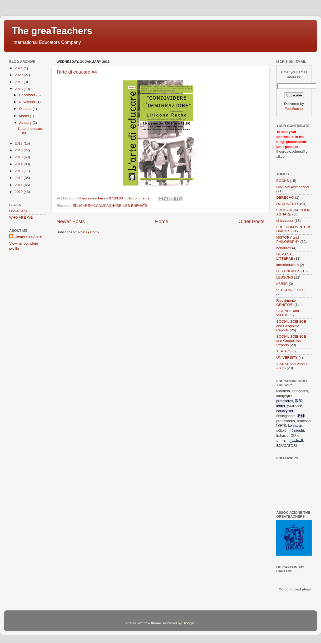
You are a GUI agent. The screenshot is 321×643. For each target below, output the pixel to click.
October (26, 109)
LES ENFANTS (135, 206)
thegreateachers (28, 236)
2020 (19, 75)
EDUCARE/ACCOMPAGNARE (97, 206)
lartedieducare (287, 265)
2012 (19, 178)
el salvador (284, 221)
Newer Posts (71, 221)
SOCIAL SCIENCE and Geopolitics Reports (291, 341)
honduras (283, 248)
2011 (19, 185)
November (27, 102)
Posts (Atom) (88, 232)
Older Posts (251, 221)
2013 (19, 171)
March (24, 116)
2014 (19, 164)
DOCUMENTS (287, 204)
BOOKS (282, 181)
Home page (18, 211)
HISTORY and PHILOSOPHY (287, 239)
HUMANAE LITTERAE (285, 256)
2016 (19, 150)
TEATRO (283, 351)
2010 (19, 192)
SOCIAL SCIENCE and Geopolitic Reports (291, 326)
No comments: (139, 198)
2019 (19, 82)
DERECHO (285, 197)
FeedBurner (294, 109)
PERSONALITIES (290, 290)
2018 (19, 89)
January (26, 123)
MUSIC (282, 284)
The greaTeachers (52, 30)
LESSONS (284, 277)
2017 (19, 143)
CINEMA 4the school (292, 187)
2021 (19, 68)
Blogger (189, 623)
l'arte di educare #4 (77, 72)
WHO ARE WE (21, 217)
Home (161, 221)
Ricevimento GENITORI (286, 303)
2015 (19, 157)
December (27, 95)
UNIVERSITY (287, 357)
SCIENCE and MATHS (287, 313)
